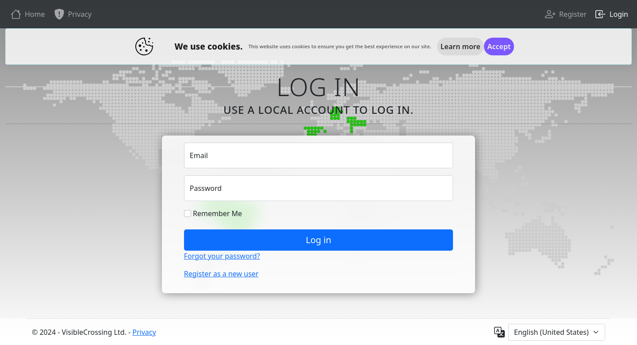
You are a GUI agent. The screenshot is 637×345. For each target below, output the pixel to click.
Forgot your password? (222, 256)
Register (565, 14)
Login (611, 14)
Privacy (72, 14)
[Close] (499, 46)
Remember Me (213, 213)
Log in (318, 240)
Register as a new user (221, 274)
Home (27, 14)
